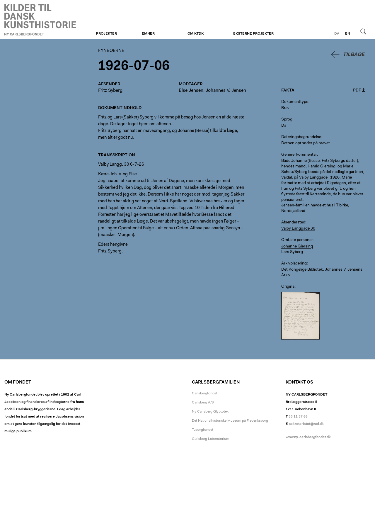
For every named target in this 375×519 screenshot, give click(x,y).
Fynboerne (40, 19)
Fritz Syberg (110, 90)
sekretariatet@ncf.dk (306, 424)
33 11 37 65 (298, 416)
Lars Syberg (292, 252)
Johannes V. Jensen (226, 90)
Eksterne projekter (253, 33)
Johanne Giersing (297, 247)
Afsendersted (293, 223)
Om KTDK (196, 33)
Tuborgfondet (202, 430)
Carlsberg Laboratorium (210, 439)
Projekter (106, 33)
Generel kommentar (299, 155)
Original (288, 287)
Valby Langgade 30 (298, 229)
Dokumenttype (294, 102)
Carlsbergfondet (204, 393)
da (336, 33)
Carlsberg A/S (203, 402)
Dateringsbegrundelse (301, 137)
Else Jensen (191, 90)
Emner (148, 33)
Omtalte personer (297, 240)
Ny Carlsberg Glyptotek (210, 411)
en (347, 33)
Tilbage (353, 54)
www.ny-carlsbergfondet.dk (308, 437)
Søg (363, 31)
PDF (357, 91)
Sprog (286, 120)
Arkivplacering (294, 264)
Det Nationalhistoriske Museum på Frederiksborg (230, 421)
